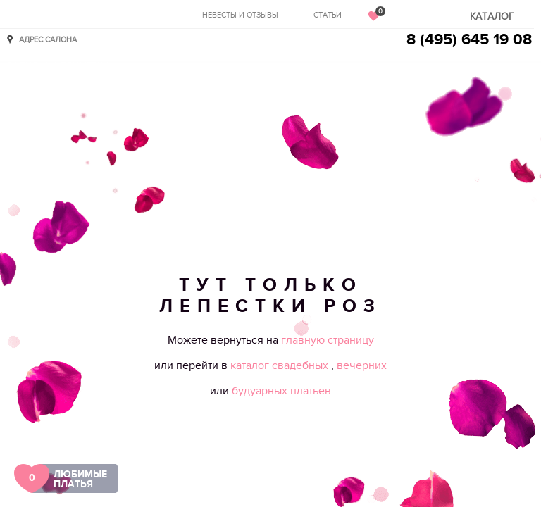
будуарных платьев (281, 391)
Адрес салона (48, 39)
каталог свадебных (280, 365)
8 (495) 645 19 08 (469, 39)
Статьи (327, 15)
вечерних (362, 365)
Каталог (492, 17)
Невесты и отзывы (240, 15)
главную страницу (327, 340)
